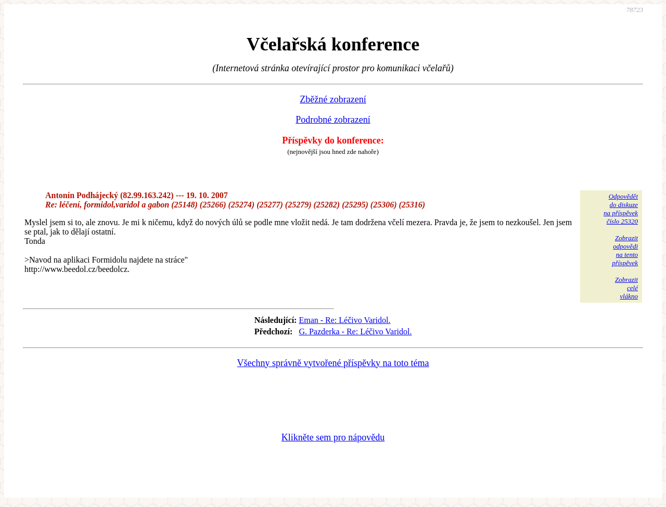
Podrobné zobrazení (333, 119)
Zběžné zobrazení (333, 99)
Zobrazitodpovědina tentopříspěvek (625, 250)
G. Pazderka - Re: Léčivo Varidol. (355, 331)
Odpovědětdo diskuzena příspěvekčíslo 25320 (621, 208)
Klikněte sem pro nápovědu (333, 437)
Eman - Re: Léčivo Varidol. (344, 320)
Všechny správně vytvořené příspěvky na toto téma (333, 363)
